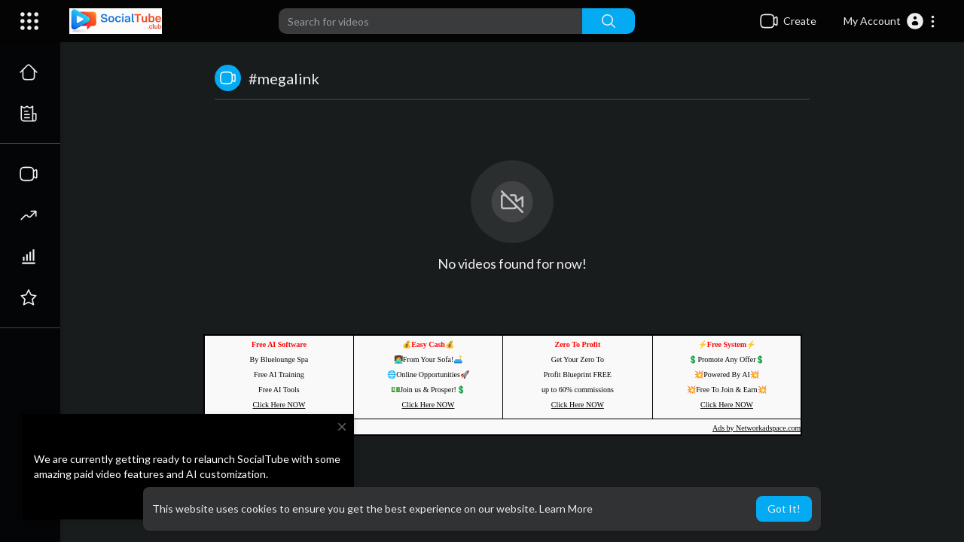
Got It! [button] (784, 508)
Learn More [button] (566, 508)
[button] (889, 21)
